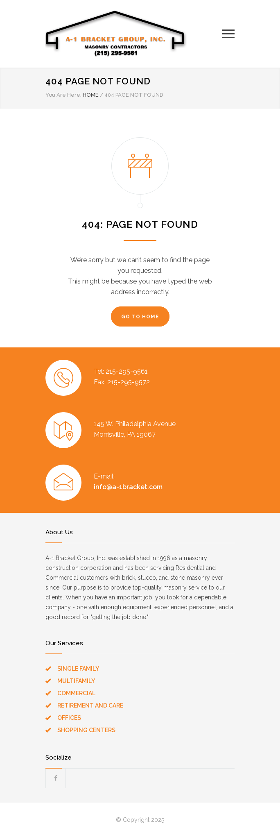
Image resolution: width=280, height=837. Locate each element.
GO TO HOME (140, 317)
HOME (91, 95)
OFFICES (69, 718)
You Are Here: (63, 95)
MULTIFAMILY (76, 681)
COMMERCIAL (76, 693)
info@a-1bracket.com (128, 487)
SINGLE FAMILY (78, 668)
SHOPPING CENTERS (86, 730)
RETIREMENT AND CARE (90, 705)
